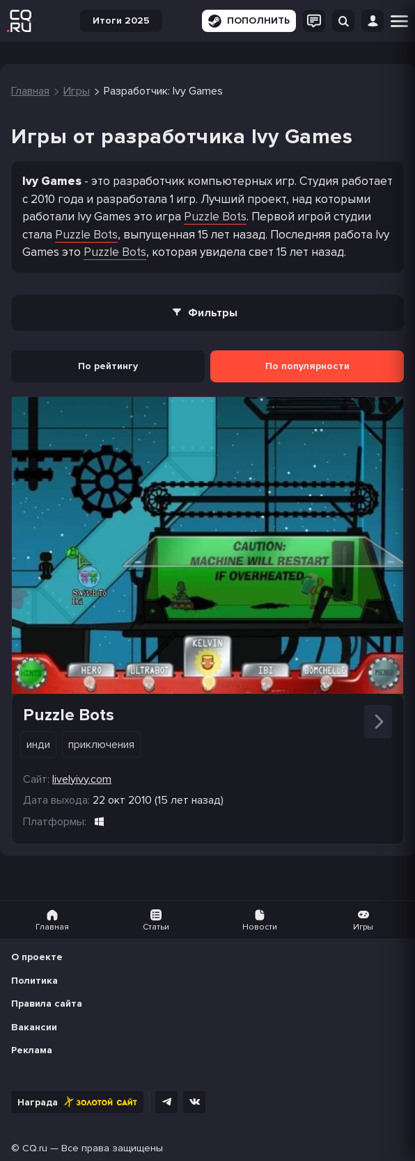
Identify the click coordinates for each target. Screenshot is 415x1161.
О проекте (37, 957)
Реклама (31, 1050)
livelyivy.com (81, 779)
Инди (38, 745)
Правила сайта (46, 1003)
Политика (34, 981)
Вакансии (34, 1027)
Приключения (101, 745)
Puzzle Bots (215, 216)
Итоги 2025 (121, 20)
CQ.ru (34, 1148)
